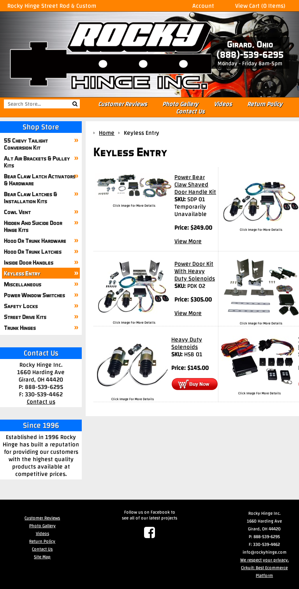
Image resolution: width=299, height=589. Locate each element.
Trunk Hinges (20, 327)
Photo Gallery (180, 104)
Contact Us (190, 111)
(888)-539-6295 (249, 54)
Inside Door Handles (28, 262)
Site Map (42, 556)
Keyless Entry (22, 273)
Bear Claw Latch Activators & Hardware (40, 179)
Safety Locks (21, 305)
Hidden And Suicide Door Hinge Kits (33, 226)
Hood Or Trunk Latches (33, 251)
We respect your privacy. (264, 560)
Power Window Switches (34, 294)
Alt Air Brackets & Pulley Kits (37, 162)
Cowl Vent (17, 211)
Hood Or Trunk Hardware (35, 240)
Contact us (41, 401)
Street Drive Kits (25, 316)
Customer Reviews (122, 104)
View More (188, 241)
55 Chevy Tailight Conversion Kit (26, 144)
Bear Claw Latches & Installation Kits (30, 197)
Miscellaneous (22, 284)
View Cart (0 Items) (260, 5)
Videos (223, 104)
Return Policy (264, 104)
